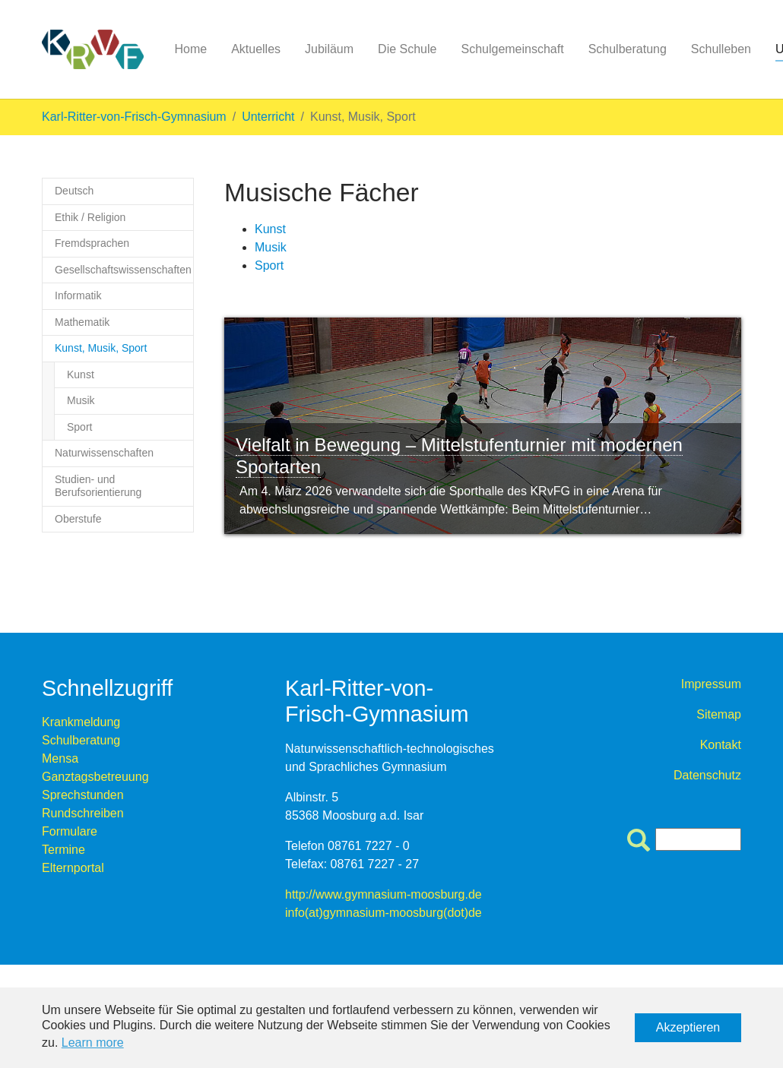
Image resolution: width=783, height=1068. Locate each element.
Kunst (270, 229)
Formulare (69, 831)
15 (532, 565)
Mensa (60, 758)
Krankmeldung (81, 722)
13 (492, 565)
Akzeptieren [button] (688, 1027)
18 (591, 565)
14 (512, 565)
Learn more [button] (93, 1042)
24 (710, 565)
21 (650, 565)
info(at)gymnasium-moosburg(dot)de (383, 912)
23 (690, 565)
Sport (269, 265)
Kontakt (720, 744)
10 (433, 565)
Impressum (711, 684)
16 (552, 565)
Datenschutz (707, 775)
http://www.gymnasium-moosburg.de (383, 894)
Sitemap (718, 714)
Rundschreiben (83, 813)
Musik (271, 247)
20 (631, 565)
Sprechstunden (83, 794)
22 (670, 565)
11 (453, 565)
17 (571, 565)
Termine (63, 849)
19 (611, 565)
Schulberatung (81, 740)
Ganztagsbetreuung (95, 776)
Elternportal (73, 867)
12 (472, 565)
